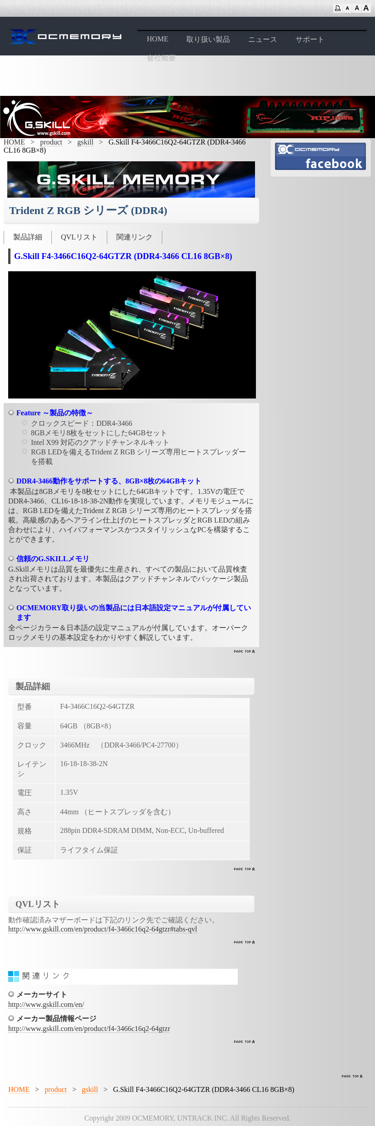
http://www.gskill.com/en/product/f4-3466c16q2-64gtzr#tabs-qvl (102, 929)
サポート (310, 39)
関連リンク (134, 237)
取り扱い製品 (208, 39)
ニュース (262, 39)
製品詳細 (27, 237)
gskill (85, 142)
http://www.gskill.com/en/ (46, 1004)
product (51, 142)
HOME (157, 39)
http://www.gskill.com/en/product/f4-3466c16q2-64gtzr (89, 1028)
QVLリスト (79, 237)
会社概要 (161, 58)
